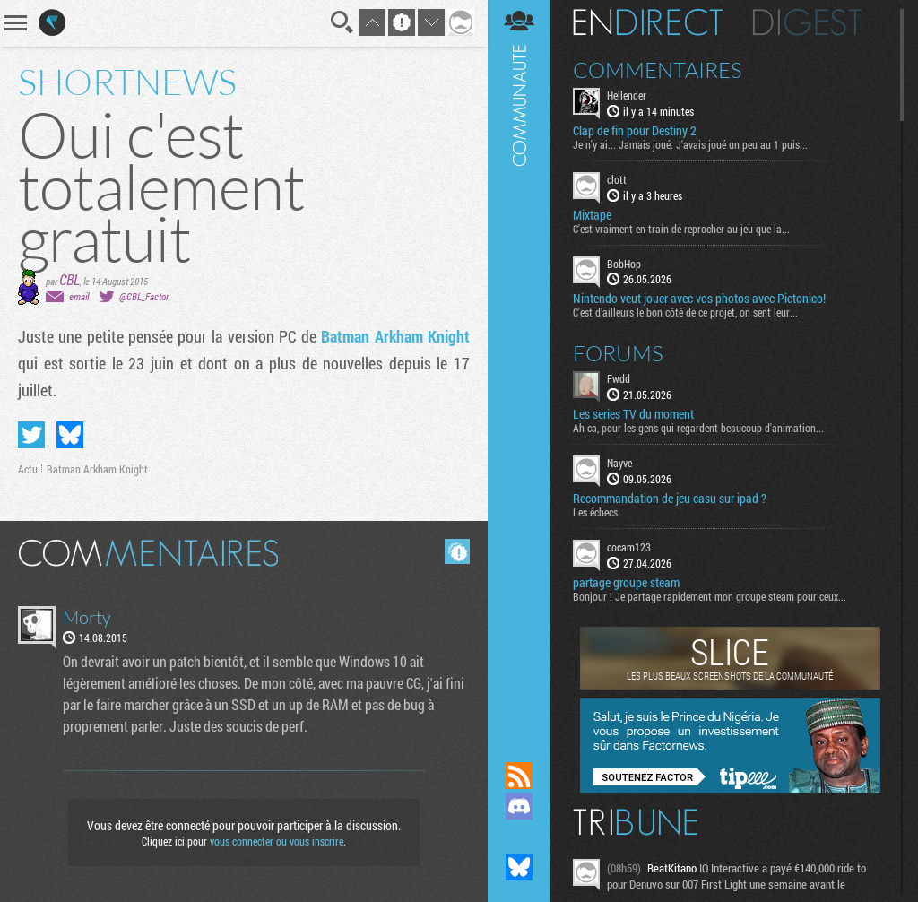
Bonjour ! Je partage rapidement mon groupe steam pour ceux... (709, 596)
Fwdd (618, 378)
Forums (618, 353)
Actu (28, 468)
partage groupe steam (626, 583)
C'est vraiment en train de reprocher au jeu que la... (681, 228)
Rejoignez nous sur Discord (519, 806)
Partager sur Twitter (31, 434)
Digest (807, 22)
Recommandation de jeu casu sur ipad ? (669, 498)
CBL (69, 279)
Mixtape (592, 215)
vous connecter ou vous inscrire (276, 841)
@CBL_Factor (144, 296)
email (79, 296)
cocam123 (629, 547)
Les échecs (595, 512)
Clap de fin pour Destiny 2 (635, 131)
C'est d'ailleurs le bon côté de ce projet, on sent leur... (685, 312)
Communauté (519, 363)
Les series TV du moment (633, 414)
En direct (648, 22)
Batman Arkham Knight (395, 336)
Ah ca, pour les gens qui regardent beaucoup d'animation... (698, 428)
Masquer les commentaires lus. (457, 551)
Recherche (342, 22)
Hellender (626, 95)
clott (617, 179)
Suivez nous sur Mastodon (519, 836)
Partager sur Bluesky (69, 434)
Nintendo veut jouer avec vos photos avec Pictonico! (699, 298)
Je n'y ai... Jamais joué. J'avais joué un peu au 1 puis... (690, 144)
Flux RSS (519, 775)
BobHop (624, 263)
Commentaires (657, 69)
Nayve (619, 462)
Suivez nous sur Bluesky (519, 867)
